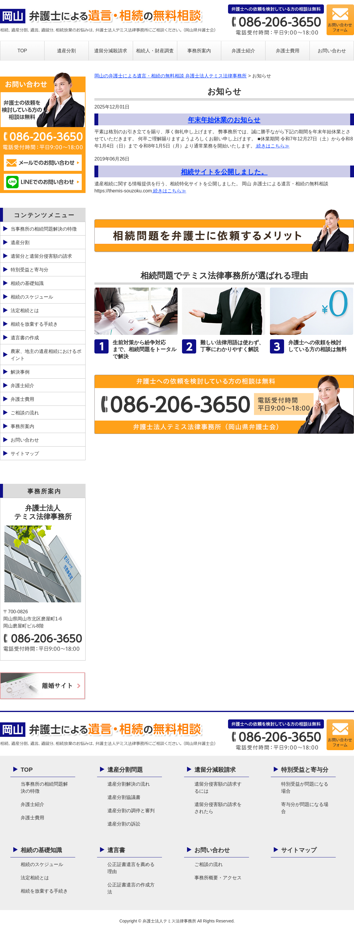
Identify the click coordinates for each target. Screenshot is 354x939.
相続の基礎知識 (27, 283)
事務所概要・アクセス (218, 877)
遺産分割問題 (125, 769)
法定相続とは (25, 310)
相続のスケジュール (32, 296)
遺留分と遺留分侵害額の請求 (41, 256)
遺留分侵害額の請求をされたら (218, 808)
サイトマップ (25, 453)
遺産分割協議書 (123, 797)
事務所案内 (199, 50)
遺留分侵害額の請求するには (218, 787)
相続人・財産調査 (155, 50)
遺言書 (116, 850)
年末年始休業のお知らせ (224, 120)
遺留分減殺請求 (110, 50)
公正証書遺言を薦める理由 (131, 868)
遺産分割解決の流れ (128, 783)
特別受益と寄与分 (29, 269)
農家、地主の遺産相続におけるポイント (46, 355)
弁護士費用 (287, 50)
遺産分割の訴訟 (123, 823)
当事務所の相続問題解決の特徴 (44, 228)
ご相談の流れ (25, 412)
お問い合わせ (332, 50)
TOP (22, 50)
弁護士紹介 (243, 50)
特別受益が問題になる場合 (304, 787)
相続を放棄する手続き (34, 324)
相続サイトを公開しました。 (224, 172)
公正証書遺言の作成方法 (131, 888)
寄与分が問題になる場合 (304, 808)
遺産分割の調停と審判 (131, 810)
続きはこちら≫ (272, 145)
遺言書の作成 (25, 337)
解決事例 (20, 371)
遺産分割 (66, 50)
